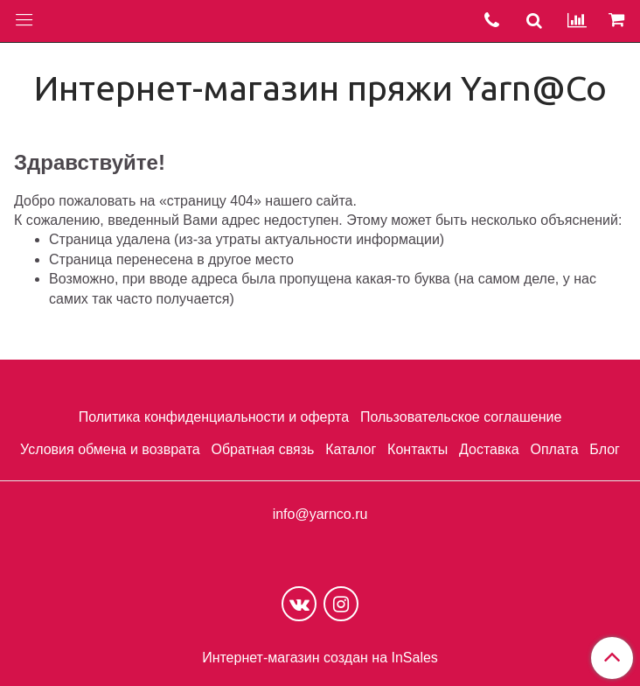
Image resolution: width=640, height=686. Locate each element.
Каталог (350, 449)
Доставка (489, 449)
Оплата (554, 449)
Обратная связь (262, 449)
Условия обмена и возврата (110, 449)
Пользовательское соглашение (460, 417)
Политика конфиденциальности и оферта (214, 417)
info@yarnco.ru (320, 514)
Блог (604, 449)
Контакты (417, 449)
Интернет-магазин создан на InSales (320, 658)
